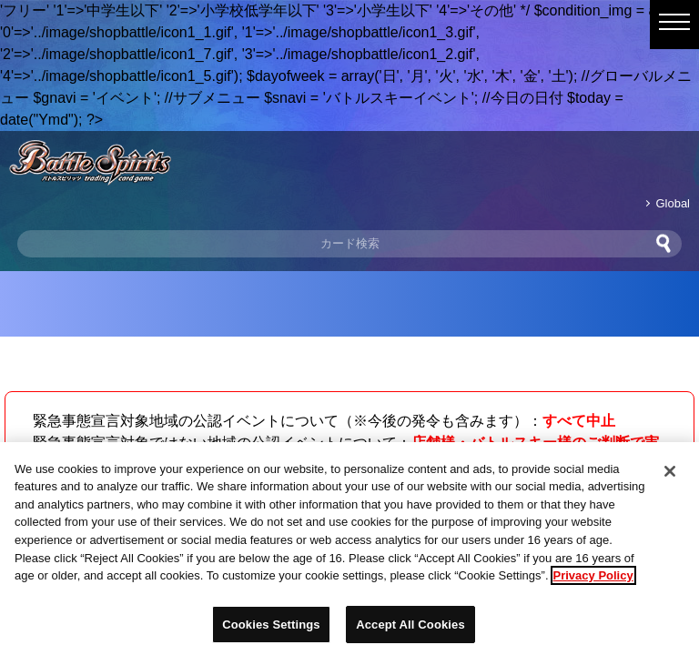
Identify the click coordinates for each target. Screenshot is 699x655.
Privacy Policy (593, 581)
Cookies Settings (271, 630)
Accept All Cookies (410, 630)
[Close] (670, 477)
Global (673, 203)
